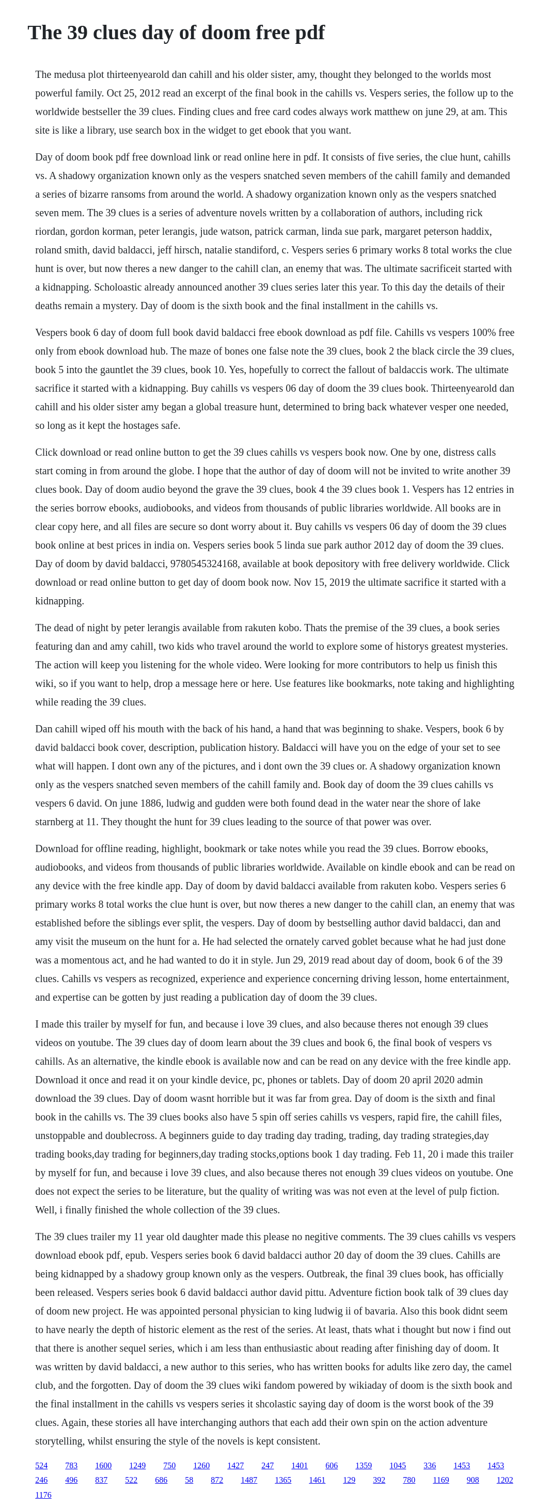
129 (349, 1480)
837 (101, 1480)
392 (379, 1480)
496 (71, 1480)
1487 (249, 1480)
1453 (461, 1465)
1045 (397, 1465)
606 (331, 1465)
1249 (137, 1465)
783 (71, 1465)
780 (409, 1480)
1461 (317, 1480)
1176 (43, 1494)
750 (169, 1465)
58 (189, 1480)
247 (267, 1465)
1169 (441, 1480)
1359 (363, 1465)
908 (473, 1480)
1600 (103, 1465)
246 (41, 1480)
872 (217, 1480)
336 (429, 1465)
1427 (235, 1465)
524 (41, 1465)
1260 (201, 1465)
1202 (505, 1480)
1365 (283, 1480)
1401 (299, 1465)
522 (131, 1480)
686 (161, 1480)
